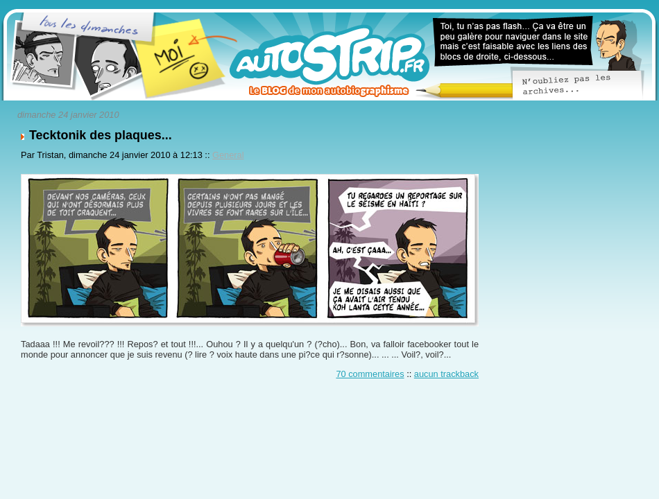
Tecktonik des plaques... (100, 135)
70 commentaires (370, 374)
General (228, 155)
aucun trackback (446, 374)
